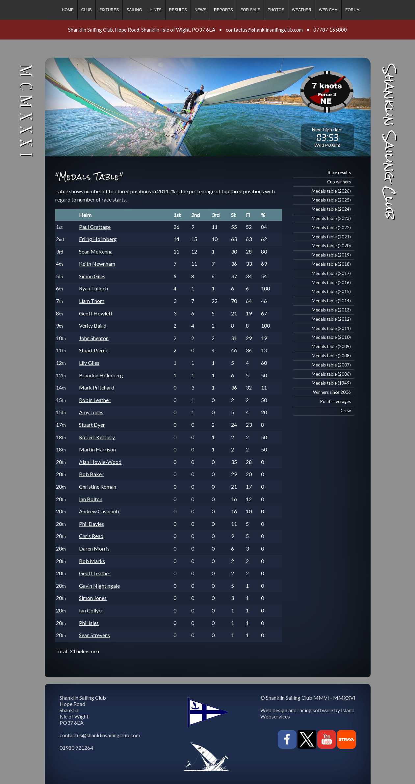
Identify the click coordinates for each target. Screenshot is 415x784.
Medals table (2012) (331, 319)
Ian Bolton (90, 499)
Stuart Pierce (93, 350)
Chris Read (91, 536)
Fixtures (109, 10)
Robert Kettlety (97, 437)
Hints (156, 10)
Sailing (134, 10)
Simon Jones (93, 598)
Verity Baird (92, 325)
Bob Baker (91, 474)
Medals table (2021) (331, 236)
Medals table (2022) (331, 227)
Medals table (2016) (331, 282)
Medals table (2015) (331, 291)
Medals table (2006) (331, 374)
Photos (276, 10)
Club (86, 10)
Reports (223, 10)
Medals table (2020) (331, 245)
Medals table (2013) (331, 309)
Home (68, 10)
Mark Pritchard (96, 387)
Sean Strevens (94, 635)
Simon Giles (92, 276)
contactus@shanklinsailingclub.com (264, 30)
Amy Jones (91, 412)
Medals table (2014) (331, 300)
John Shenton (94, 338)
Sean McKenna (96, 251)
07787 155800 (330, 30)
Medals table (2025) (331, 200)
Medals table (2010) (331, 337)
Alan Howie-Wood (100, 462)
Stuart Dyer (92, 424)
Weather (301, 10)
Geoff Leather (95, 573)
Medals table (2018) (331, 264)
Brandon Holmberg (101, 375)
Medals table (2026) (331, 191)
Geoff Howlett (96, 313)
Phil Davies (91, 524)
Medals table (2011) (331, 328)
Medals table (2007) (331, 364)
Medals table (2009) (331, 346)
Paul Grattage (95, 227)
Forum (352, 10)
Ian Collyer (91, 610)
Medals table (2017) (331, 273)
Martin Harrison (97, 449)
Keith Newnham (97, 263)
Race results (339, 172)
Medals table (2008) (331, 355)
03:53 (327, 137)
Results (178, 10)
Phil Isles (89, 623)
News (200, 10)
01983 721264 (76, 747)
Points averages (335, 401)
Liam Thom (91, 301)
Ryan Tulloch (93, 288)
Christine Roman (97, 486)
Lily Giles (89, 363)
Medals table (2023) (331, 218)
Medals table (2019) (331, 254)
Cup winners (339, 181)
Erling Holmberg (98, 239)
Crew (346, 410)
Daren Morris (94, 548)
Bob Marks (92, 561)
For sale (250, 10)
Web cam (328, 10)
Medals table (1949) (331, 383)
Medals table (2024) (331, 209)
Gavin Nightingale (99, 585)
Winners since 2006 (332, 392)
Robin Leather (95, 400)
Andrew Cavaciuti (99, 511)
